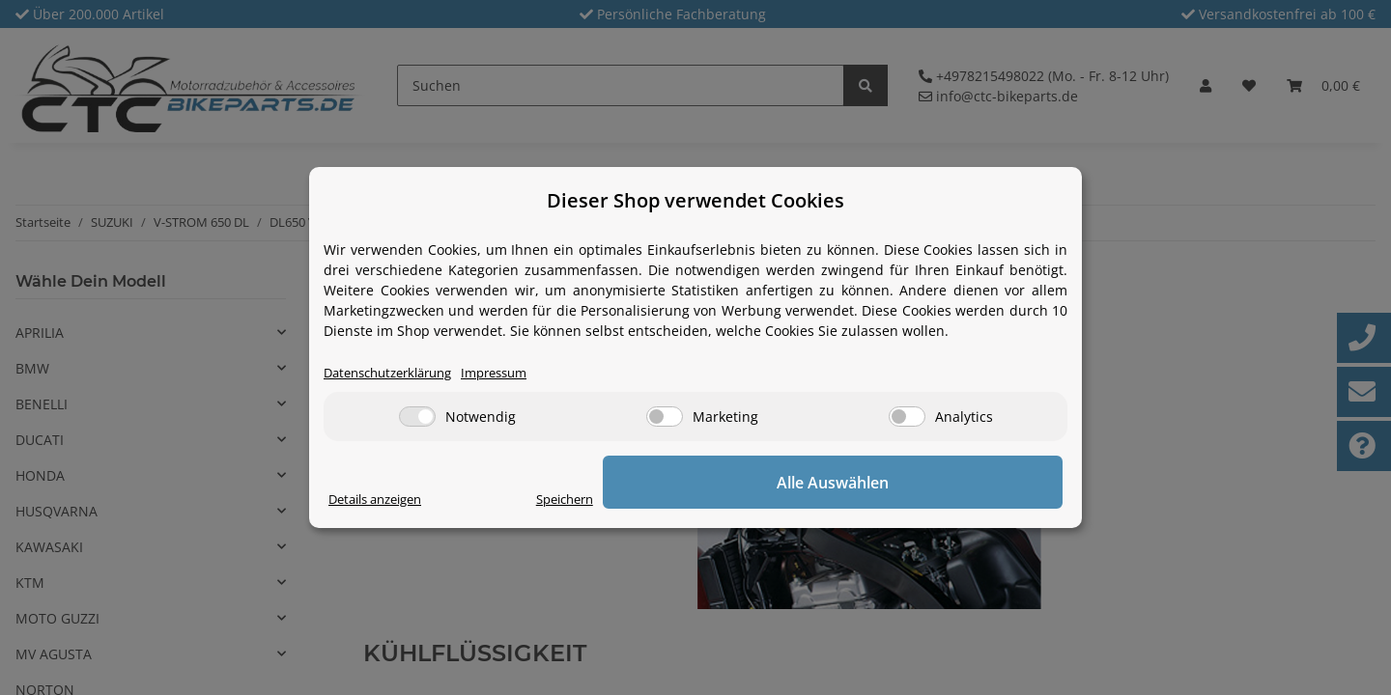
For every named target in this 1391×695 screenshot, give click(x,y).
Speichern (827, 500)
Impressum (514, 374)
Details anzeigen (382, 500)
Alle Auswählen (966, 483)
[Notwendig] (417, 418)
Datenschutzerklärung (396, 374)
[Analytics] (907, 418)
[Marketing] (664, 418)
